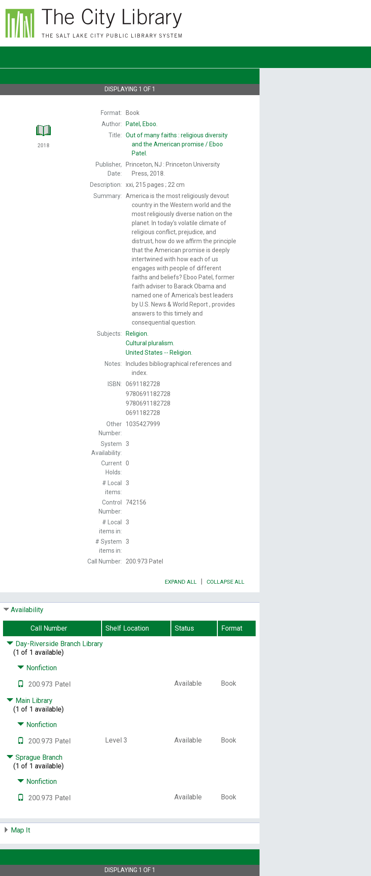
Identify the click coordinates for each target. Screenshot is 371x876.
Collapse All (225, 582)
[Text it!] (20, 684)
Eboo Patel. (177, 144)
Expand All (181, 582)
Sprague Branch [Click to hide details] (34, 757)
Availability (27, 610)
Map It (20, 830)
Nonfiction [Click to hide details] (37, 668)
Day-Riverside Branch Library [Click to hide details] (54, 644)
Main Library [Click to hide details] (29, 700)
